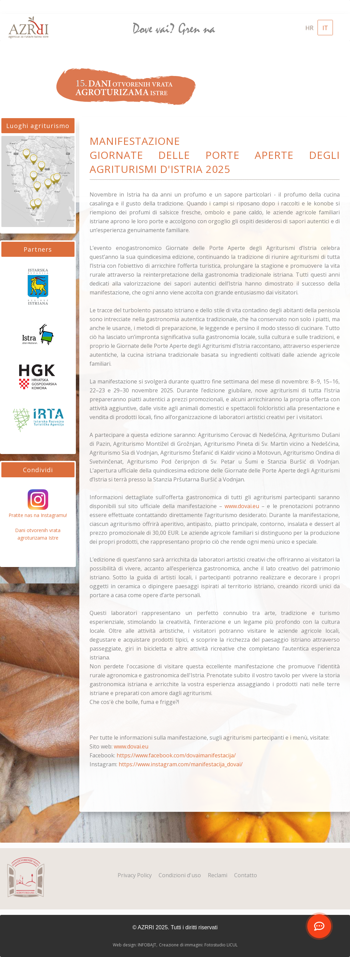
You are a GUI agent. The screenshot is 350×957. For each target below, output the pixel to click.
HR (309, 28)
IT (325, 28)
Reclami (217, 875)
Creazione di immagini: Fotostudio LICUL (198, 945)
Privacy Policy (135, 875)
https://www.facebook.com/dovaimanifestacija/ (176, 755)
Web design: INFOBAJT (134, 945)
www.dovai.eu (242, 506)
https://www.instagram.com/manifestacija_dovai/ (181, 764)
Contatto (245, 875)
